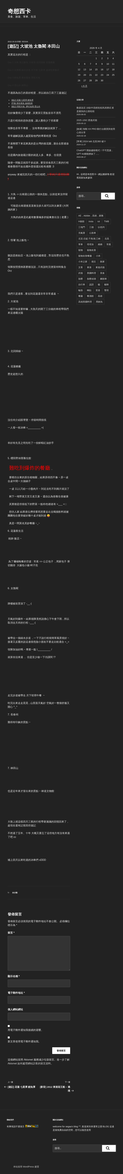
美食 (102, 273)
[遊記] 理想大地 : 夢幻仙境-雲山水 (25, 106)
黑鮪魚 (99, 301)
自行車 (81, 284)
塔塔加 (90, 244)
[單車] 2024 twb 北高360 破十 (91, 141)
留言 (11, 932)
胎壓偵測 (91, 279)
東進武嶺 (100, 267)
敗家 (102, 261)
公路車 (92, 233)
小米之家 (82, 261)
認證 (91, 284)
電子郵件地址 (16, 992)
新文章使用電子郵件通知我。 (24, 1041)
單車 (80, 244)
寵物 (80, 250)
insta (91, 221)
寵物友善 (91, 250)
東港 (89, 267)
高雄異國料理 (85, 301)
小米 (98, 256)
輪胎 (80, 290)
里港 (98, 290)
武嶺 (80, 273)
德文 (93, 261)
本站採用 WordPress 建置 (26, 1166)
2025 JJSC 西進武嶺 (87, 120)
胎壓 (80, 279)
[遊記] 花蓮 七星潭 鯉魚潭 (22, 100)
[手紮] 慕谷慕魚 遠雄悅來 (22, 103)
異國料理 (91, 273)
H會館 (81, 221)
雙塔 (106, 290)
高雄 (100, 296)
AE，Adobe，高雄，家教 (90, 215)
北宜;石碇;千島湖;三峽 (89, 238)
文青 (80, 267)
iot (99, 221)
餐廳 (80, 296)
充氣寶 (81, 233)
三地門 (81, 227)
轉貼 (89, 290)
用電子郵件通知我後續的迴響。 (26, 1030)
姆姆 (100, 244)
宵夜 (109, 244)
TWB (106, 221)
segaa (25, 42)
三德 (91, 227)
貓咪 (106, 284)
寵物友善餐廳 (85, 256)
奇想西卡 (19, 11)
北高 (107, 238)
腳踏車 (103, 279)
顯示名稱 (14, 976)
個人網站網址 (15, 1009)
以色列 (101, 227)
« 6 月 (84, 86)
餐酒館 (90, 296)
